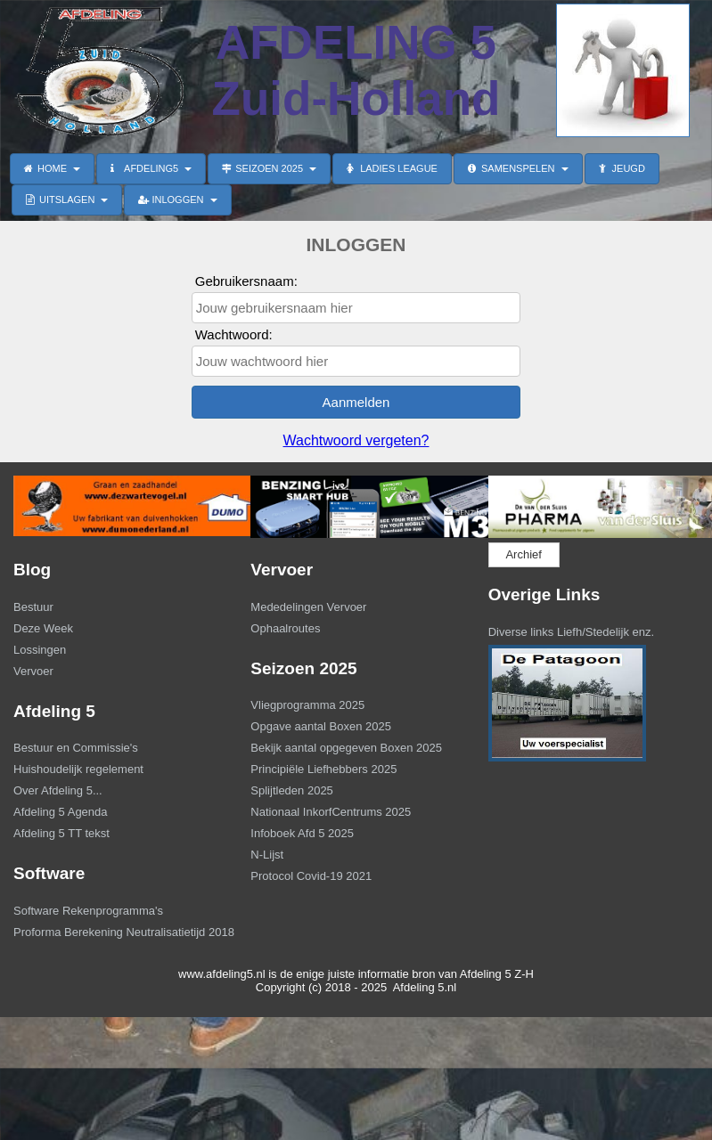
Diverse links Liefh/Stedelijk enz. (571, 632)
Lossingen (39, 649)
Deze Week (43, 628)
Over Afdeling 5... (57, 790)
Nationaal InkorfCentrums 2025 (330, 811)
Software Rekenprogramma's (88, 910)
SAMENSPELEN (518, 168)
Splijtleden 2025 (291, 790)
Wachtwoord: (234, 334)
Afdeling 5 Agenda (60, 811)
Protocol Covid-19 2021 (311, 876)
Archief (523, 554)
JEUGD (622, 168)
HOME (52, 168)
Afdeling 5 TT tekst (61, 833)
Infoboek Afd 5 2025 (302, 833)
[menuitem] (118, 609)
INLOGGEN (177, 199)
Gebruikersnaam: (246, 281)
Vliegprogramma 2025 (307, 705)
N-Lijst (266, 854)
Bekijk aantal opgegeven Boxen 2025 (346, 747)
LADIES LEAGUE (392, 168)
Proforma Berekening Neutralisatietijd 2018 (116, 932)
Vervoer (33, 671)
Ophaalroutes (285, 628)
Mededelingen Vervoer (308, 607)
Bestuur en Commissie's (75, 747)
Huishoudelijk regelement (78, 769)
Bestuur (33, 607)
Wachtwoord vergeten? (356, 440)
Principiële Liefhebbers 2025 (323, 769)
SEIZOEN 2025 (269, 168)
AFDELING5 (151, 168)
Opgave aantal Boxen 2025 (320, 726)
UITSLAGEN (67, 199)
